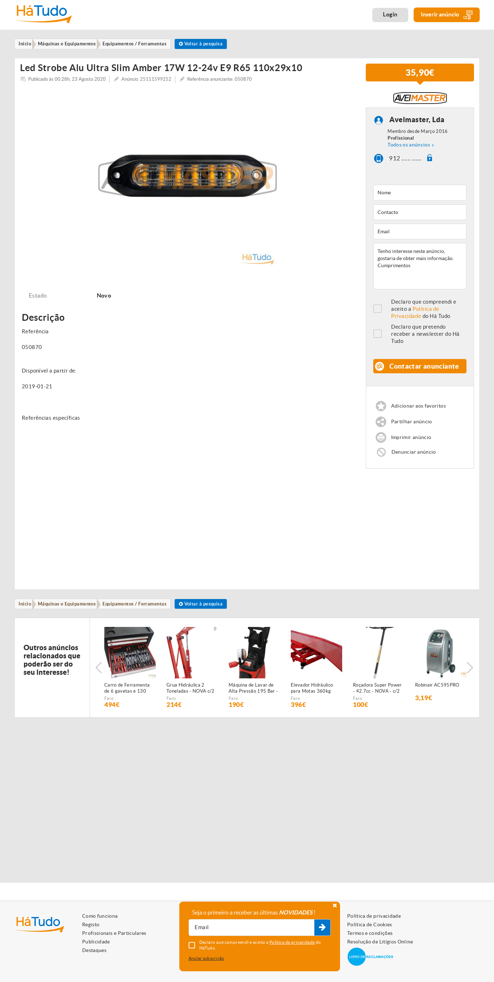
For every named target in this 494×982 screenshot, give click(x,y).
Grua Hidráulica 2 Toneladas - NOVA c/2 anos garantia (190, 703)
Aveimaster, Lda (417, 124)
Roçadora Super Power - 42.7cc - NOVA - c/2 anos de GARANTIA (377, 703)
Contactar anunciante (424, 374)
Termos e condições (370, 933)
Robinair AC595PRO (437, 700)
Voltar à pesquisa (210, 44)
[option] (187, 182)
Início (26, 617)
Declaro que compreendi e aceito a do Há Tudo (423, 313)
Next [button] (471, 682)
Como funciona (100, 916)
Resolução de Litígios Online (380, 941)
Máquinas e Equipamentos (71, 617)
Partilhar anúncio (412, 434)
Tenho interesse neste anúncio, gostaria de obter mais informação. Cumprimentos (419, 271)
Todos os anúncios (409, 149)
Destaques (94, 950)
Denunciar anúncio (415, 465)
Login (390, 14)
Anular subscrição (206, 958)
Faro (109, 713)
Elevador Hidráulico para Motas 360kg (312, 703)
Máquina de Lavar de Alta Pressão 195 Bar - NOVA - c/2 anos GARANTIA (253, 703)
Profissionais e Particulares (114, 933)
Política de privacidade (374, 916)
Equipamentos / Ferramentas (141, 617)
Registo (90, 924)
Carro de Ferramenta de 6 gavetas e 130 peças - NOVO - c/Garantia (127, 703)
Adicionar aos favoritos (420, 418)
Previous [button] (98, 682)
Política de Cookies (369, 924)
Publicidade (96, 941)
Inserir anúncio (447, 14)
